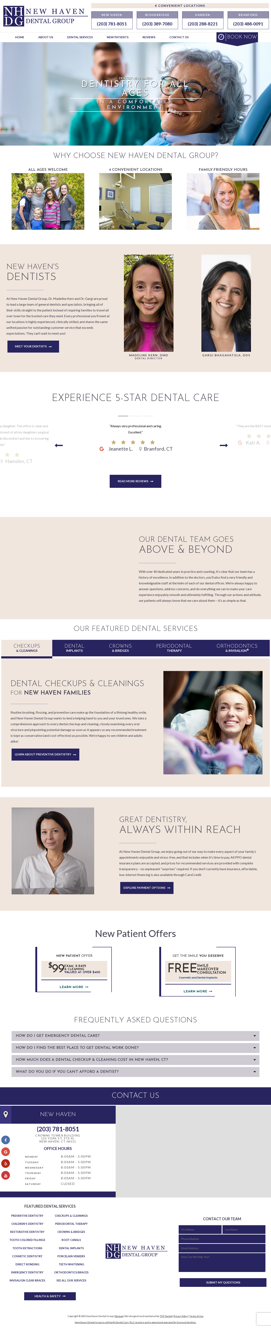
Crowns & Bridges (71, 1231)
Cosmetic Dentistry (27, 1256)
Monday (31, 1156)
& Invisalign (237, 648)
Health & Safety (47, 1296)
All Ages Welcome (48, 199)
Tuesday (32, 1162)
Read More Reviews (133, 481)
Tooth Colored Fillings (27, 1240)
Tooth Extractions (27, 1248)
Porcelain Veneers (71, 1256)
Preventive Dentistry (27, 1215)
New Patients (117, 37)
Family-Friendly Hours (223, 199)
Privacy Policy (181, 1316)
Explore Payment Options (144, 887)
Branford (248, 15)
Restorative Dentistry (27, 1231)
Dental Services (80, 37)
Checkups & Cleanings (71, 1215)
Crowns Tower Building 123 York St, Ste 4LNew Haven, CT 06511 (57, 1138)
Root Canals (71, 1240)
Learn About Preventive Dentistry (43, 754)
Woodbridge (157, 15)
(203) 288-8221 (203, 23)
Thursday (33, 1173)
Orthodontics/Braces (71, 1272)
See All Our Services (71, 1280)
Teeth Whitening (71, 1264)
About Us (45, 37)
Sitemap (119, 1316)
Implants (74, 648)
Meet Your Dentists (31, 346)
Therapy (174, 648)
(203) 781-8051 (112, 23)
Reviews (149, 37)
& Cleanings (26, 648)
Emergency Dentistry (27, 1272)
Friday (30, 1178)
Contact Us (179, 37)
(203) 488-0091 (248, 23)
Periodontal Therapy (71, 1223)
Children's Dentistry (27, 1223)
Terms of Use (196, 1316)
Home (19, 37)
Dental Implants (71, 1248)
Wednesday (34, 1167)
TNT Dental (166, 1316)
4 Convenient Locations (180, 5)
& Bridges (120, 648)
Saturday (33, 1184)
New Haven (112, 15)
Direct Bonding (27, 1264)
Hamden (202, 15)
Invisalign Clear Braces (27, 1280)
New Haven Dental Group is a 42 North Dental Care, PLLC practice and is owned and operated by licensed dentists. (135, 1322)
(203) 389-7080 (157, 23)
